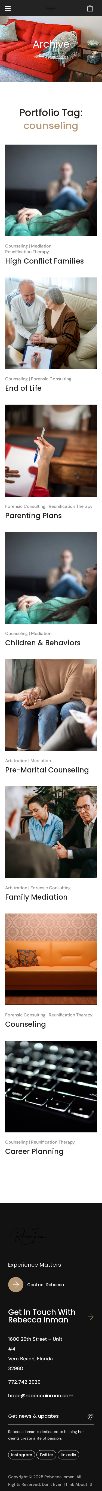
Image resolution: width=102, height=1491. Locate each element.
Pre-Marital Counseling (47, 770)
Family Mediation (36, 897)
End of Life (23, 388)
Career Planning (34, 1151)
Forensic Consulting (51, 379)
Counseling (16, 246)
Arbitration (16, 761)
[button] (90, 8)
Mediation (41, 246)
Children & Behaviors (43, 643)
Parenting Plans (33, 516)
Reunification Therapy (27, 252)
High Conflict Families (44, 261)
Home (39, 56)
